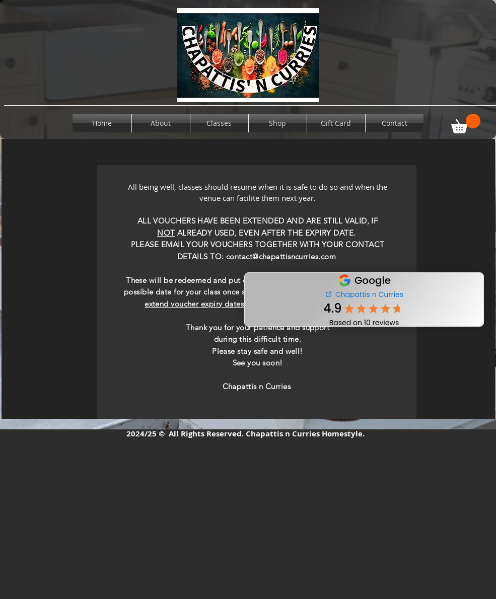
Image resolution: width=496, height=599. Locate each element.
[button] (465, 123)
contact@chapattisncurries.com (281, 256)
